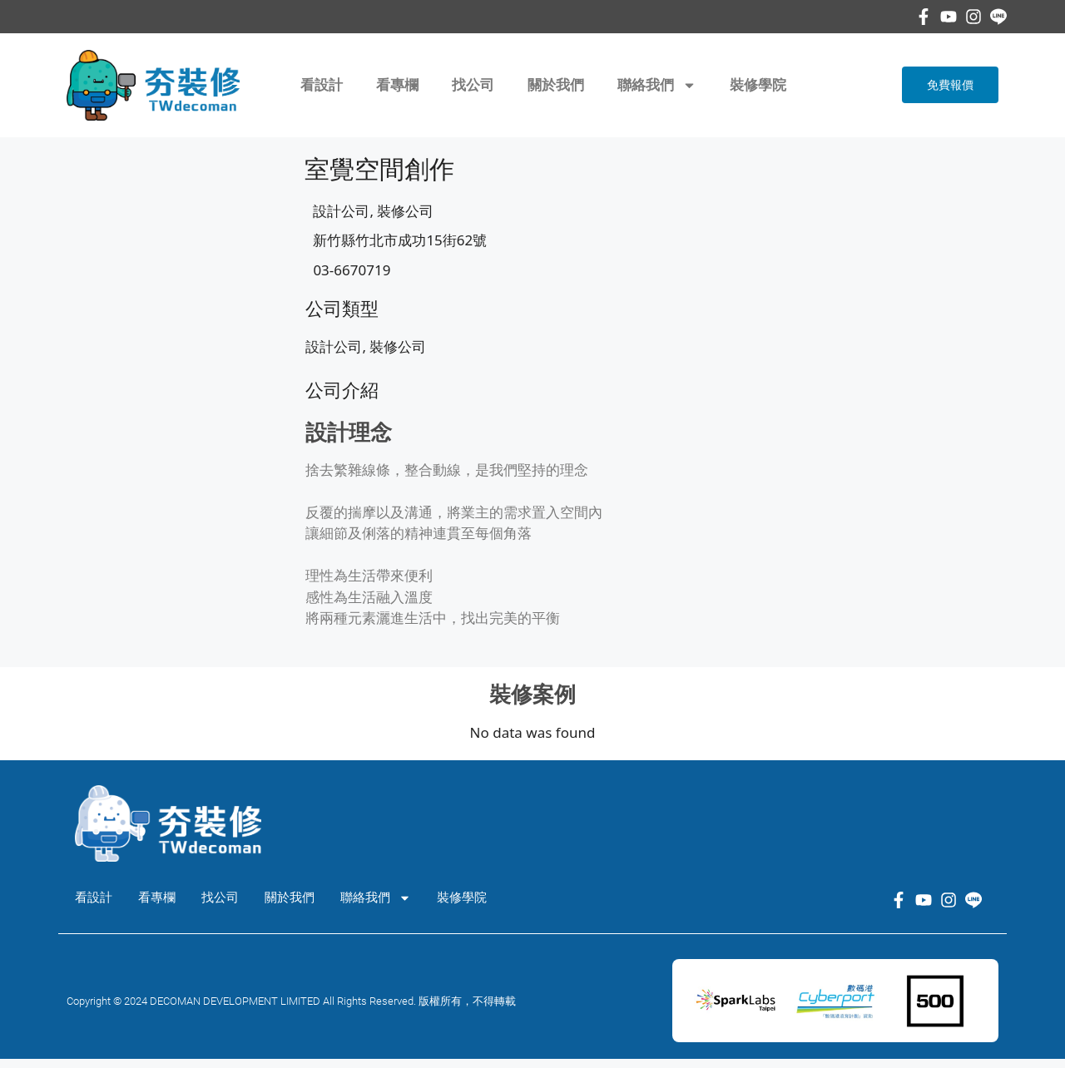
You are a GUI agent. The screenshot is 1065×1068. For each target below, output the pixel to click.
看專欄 (397, 85)
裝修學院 (758, 85)
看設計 (321, 85)
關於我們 (556, 85)
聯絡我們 (656, 85)
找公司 (473, 85)
